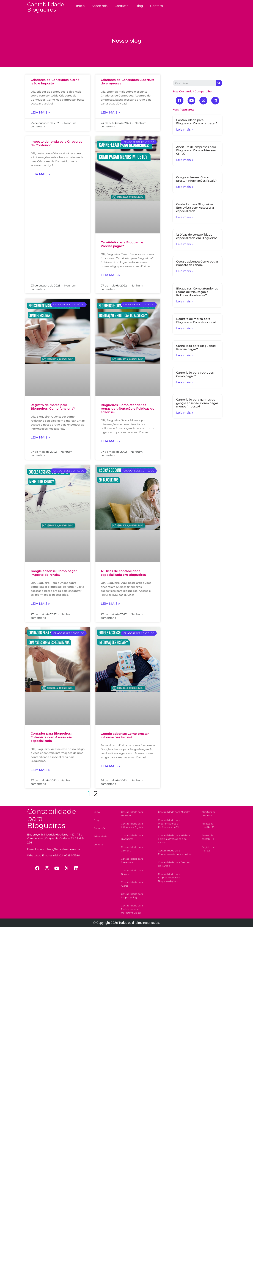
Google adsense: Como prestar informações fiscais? (125, 735)
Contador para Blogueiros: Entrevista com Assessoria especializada (51, 737)
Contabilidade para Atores (132, 884)
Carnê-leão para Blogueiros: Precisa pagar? (122, 244)
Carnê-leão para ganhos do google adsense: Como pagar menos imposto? (197, 403)
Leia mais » (40, 112)
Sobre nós (100, 6)
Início (80, 6)
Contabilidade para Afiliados (174, 811)
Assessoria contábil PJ (208, 825)
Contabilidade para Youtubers (132, 813)
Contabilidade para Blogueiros (132, 837)
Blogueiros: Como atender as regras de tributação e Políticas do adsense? (127, 408)
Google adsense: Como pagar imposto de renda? (54, 572)
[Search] (219, 83)
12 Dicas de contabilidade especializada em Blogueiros (123, 572)
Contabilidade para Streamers (132, 860)
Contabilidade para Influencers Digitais (132, 825)
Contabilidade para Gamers (132, 872)
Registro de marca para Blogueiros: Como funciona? (53, 406)
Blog (139, 6)
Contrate (121, 6)
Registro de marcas (208, 849)
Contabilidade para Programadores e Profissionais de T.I (169, 824)
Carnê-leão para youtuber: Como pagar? (195, 374)
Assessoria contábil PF (208, 837)
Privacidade (100, 836)
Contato (156, 6)
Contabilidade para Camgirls (132, 849)
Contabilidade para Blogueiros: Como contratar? (197, 121)
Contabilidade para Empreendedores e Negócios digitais (169, 877)
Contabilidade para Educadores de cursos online (174, 852)
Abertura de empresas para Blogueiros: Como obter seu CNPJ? (196, 150)
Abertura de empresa (209, 813)
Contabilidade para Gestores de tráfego (174, 864)
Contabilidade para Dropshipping (132, 895)
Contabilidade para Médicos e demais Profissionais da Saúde (174, 839)
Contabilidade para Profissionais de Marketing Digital (132, 909)
